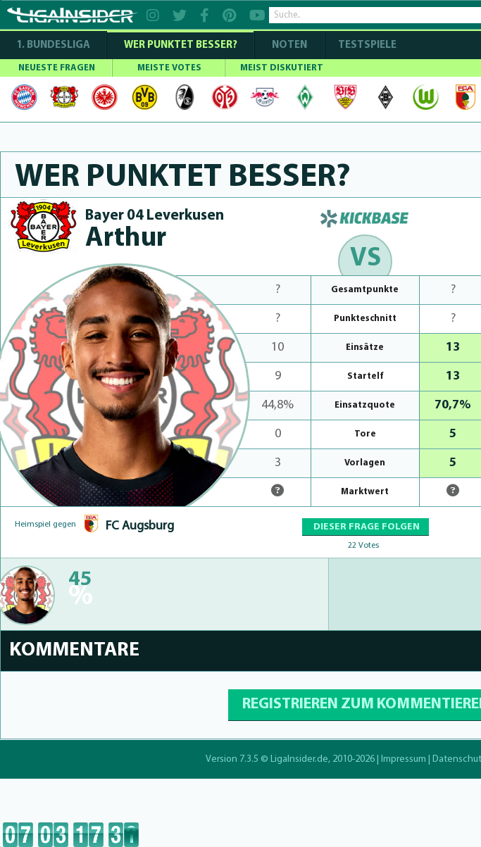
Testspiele (366, 45)
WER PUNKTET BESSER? (180, 45)
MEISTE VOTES (169, 68)
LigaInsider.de (299, 759)
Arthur (125, 239)
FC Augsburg (140, 526)
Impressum (403, 759)
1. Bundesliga (53, 45)
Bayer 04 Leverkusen (154, 215)
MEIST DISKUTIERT (281, 68)
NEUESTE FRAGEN (56, 68)
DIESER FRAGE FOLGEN (365, 527)
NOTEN (289, 45)
